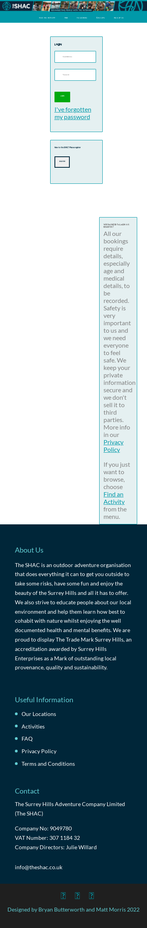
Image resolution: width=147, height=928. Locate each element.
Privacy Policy (113, 445)
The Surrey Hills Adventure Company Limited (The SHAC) (70, 809)
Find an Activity (47, 17)
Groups (100, 17)
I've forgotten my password (72, 112)
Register (62, 161)
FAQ (66, 17)
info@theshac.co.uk (38, 867)
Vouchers (82, 17)
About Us (119, 17)
